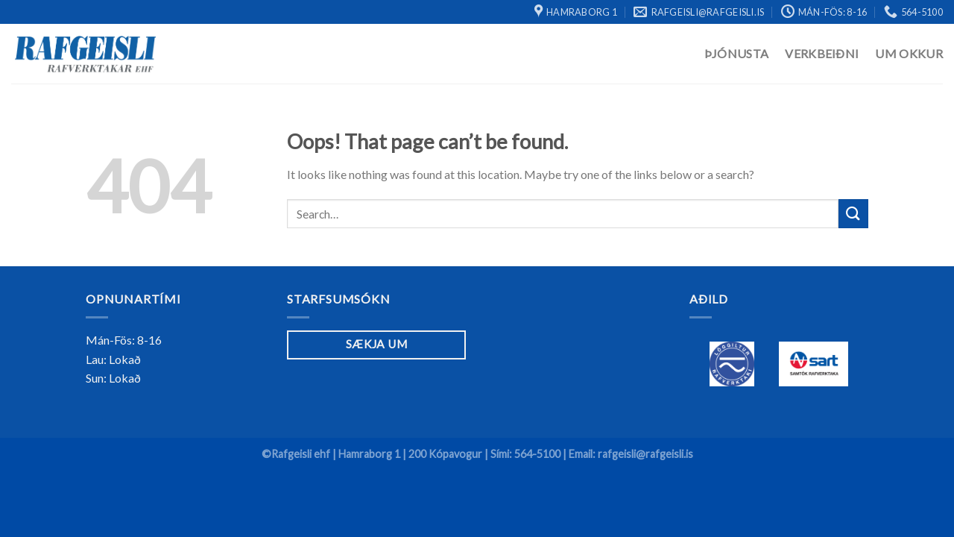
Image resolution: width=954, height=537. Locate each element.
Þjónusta (736, 53)
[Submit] (853, 213)
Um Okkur (909, 53)
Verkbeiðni (822, 53)
